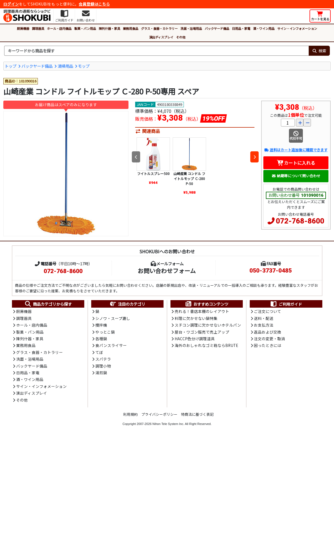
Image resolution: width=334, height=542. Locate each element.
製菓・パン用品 (85, 28)
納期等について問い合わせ (296, 175)
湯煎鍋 (101, 372)
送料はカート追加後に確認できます (295, 149)
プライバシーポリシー (159, 414)
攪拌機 (101, 325)
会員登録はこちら (94, 4)
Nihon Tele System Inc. (168, 424)
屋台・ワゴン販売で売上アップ (202, 332)
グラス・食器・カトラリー (159, 28)
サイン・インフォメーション (297, 28)
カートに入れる (296, 162)
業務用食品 (130, 28)
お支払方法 (263, 325)
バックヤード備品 (217, 28)
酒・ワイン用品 (263, 28)
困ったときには (267, 345)
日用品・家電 (241, 28)
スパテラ (103, 359)
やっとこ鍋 (105, 332)
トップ (10, 66)
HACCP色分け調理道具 (195, 338)
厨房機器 (23, 28)
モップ (84, 66)
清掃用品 (65, 66)
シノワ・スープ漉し (112, 318)
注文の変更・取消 (269, 338)
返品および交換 (267, 332)
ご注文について (267, 311)
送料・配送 (263, 318)
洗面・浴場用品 (191, 28)
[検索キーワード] (156, 51)
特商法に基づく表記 (197, 414)
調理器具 (38, 28)
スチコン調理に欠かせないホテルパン (208, 325)
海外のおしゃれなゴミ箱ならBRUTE (206, 345)
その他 (180, 37)
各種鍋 (101, 338)
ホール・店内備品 (59, 28)
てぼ (99, 352)
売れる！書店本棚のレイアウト (202, 311)
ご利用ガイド (286, 304)
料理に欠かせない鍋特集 (196, 318)
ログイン (11, 4)
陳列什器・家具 (109, 28)
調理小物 (103, 366)
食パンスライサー (111, 345)
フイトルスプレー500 (153, 173)
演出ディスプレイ (161, 37)
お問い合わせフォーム (167, 270)
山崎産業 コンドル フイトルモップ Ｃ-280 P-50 (189, 178)
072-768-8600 (300, 221)
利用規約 (130, 414)
